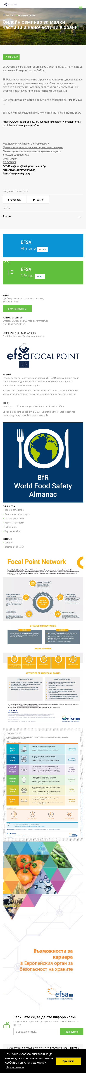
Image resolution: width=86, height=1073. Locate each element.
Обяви (43, 272)
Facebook (14, 199)
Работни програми (14, 522)
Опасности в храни (14, 518)
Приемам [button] (68, 1061)
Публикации (10, 527)
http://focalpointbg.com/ (16, 173)
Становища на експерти (17, 514)
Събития (8, 542)
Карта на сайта (12, 531)
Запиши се (72, 1031)
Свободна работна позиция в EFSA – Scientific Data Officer (33, 406)
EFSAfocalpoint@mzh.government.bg (24, 166)
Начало (8, 15)
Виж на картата (17, 308)
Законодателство (14, 510)
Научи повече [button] (15, 1067)
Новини (40, 248)
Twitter (38, 199)
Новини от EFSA (27, 15)
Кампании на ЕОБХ (14, 547)
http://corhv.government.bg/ (19, 169)
